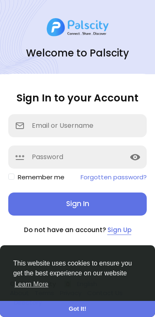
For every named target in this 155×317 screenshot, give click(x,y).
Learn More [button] (31, 284)
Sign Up (119, 229)
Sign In (77, 204)
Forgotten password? (114, 177)
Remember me (41, 177)
